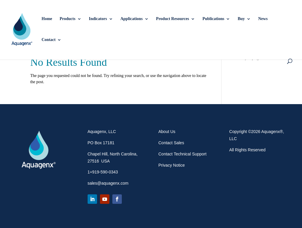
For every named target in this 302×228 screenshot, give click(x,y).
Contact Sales (171, 142)
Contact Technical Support (182, 154)
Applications (131, 19)
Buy (241, 19)
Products (67, 19)
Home (47, 19)
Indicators (98, 19)
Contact (48, 40)
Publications (213, 19)
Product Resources (172, 19)
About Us (166, 131)
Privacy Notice (171, 165)
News (263, 19)
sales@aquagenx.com (108, 183)
